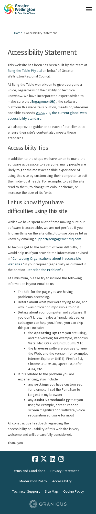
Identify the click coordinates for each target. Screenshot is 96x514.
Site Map (51, 491)
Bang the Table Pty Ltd (25, 70)
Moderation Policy (33, 481)
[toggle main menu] (88, 9)
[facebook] (35, 459)
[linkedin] (52, 459)
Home (18, 33)
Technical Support (26, 491)
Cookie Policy (73, 491)
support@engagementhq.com (58, 239)
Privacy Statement (64, 470)
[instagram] (61, 459)
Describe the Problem (43, 269)
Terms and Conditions (28, 470)
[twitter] (44, 459)
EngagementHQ (43, 101)
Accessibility (62, 481)
